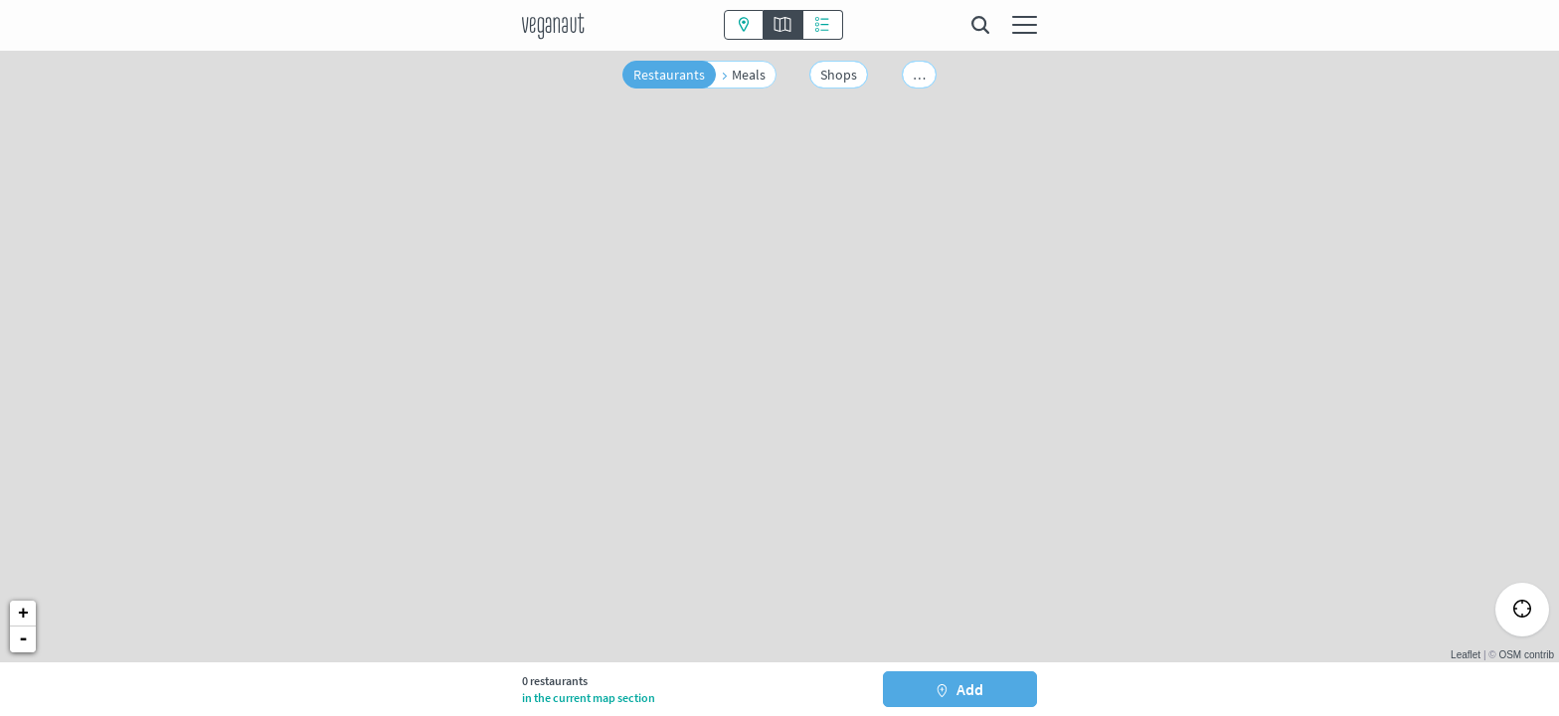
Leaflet (1465, 654)
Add (959, 690)
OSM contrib (1526, 654)
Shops (838, 75)
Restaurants (669, 75)
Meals (749, 75)
